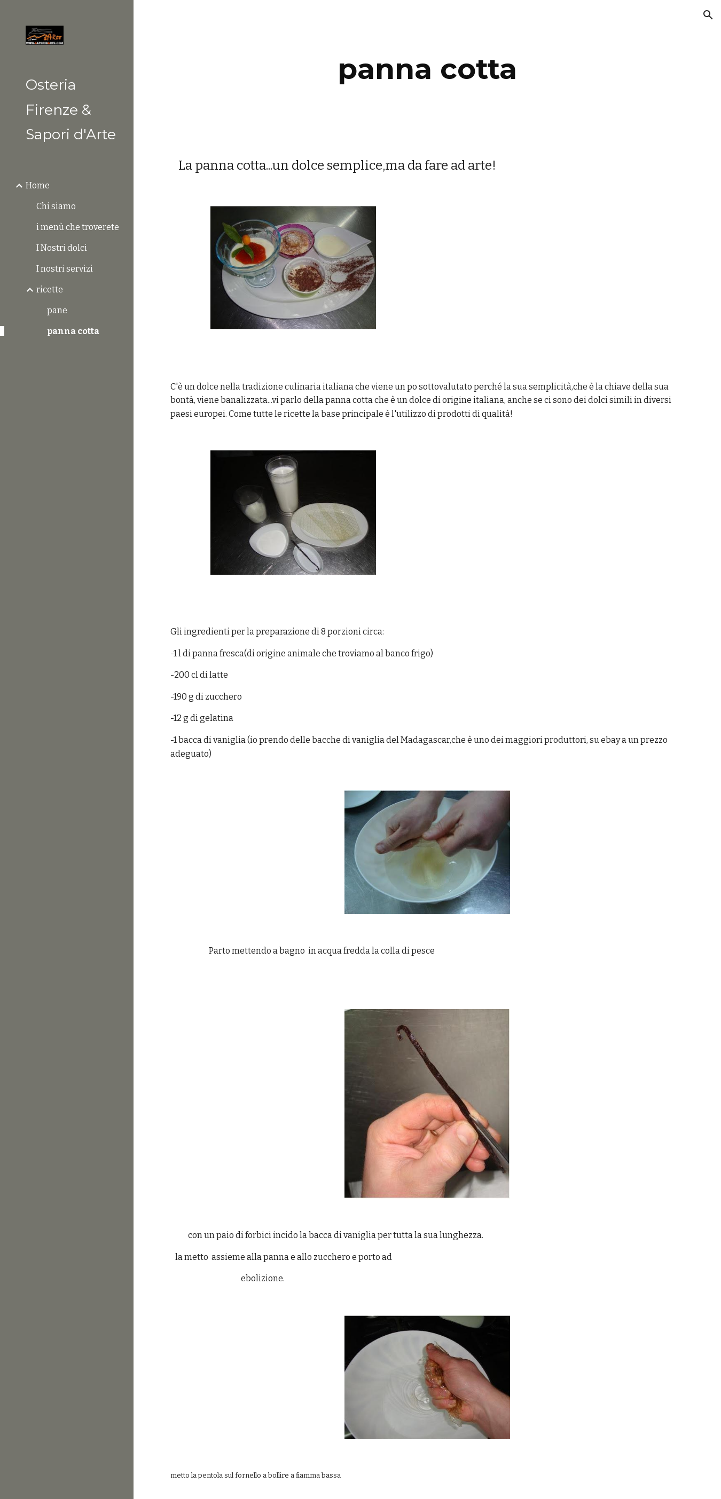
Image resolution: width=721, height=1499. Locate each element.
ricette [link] (49, 289)
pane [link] (57, 310)
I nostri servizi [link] (64, 269)
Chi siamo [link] (56, 206)
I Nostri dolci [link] (61, 248)
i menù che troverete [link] (77, 227)
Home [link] (38, 185)
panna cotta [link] (73, 331)
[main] (427, 69)
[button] (708, 15)
